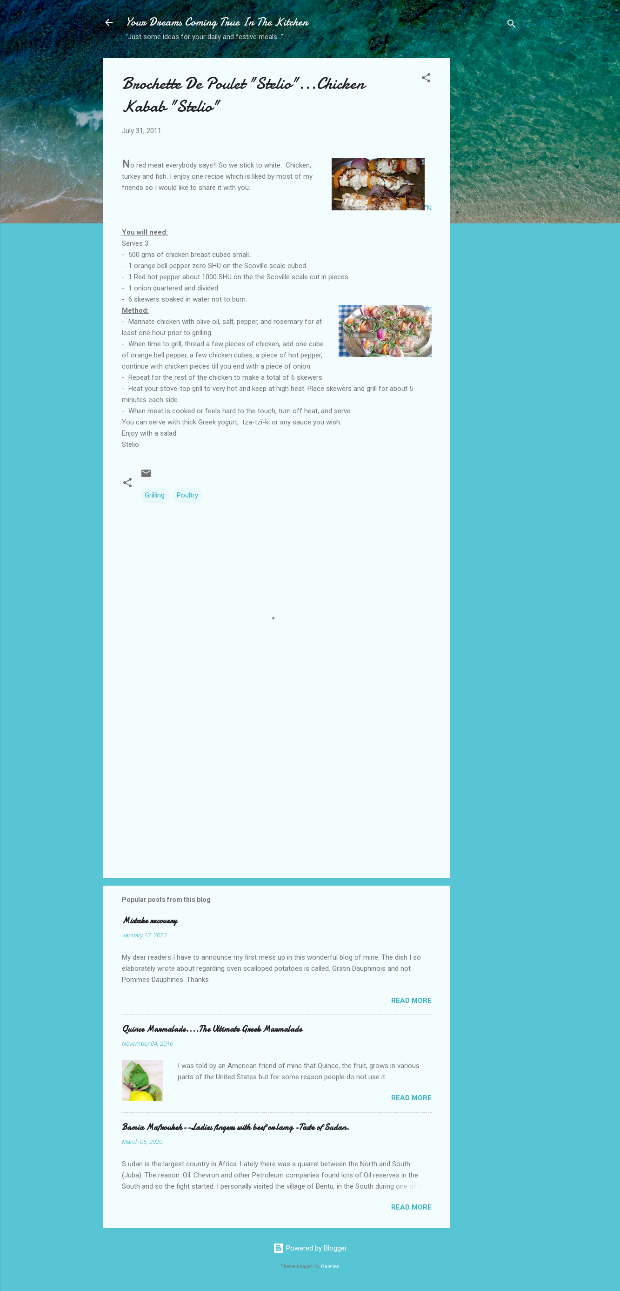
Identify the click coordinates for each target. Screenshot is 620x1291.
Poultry (187, 495)
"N (382, 185)
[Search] (511, 25)
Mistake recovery (149, 921)
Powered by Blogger (310, 1248)
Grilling (155, 495)
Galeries (330, 1267)
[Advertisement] (487, 205)
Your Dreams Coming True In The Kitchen (217, 22)
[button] (426, 79)
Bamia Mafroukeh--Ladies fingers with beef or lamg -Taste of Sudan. (235, 1127)
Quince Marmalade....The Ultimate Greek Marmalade (212, 1029)
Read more (411, 1000)
